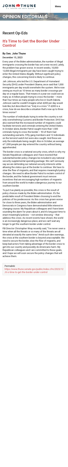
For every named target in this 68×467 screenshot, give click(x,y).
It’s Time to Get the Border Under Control (31, 43)
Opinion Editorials (25, 16)
